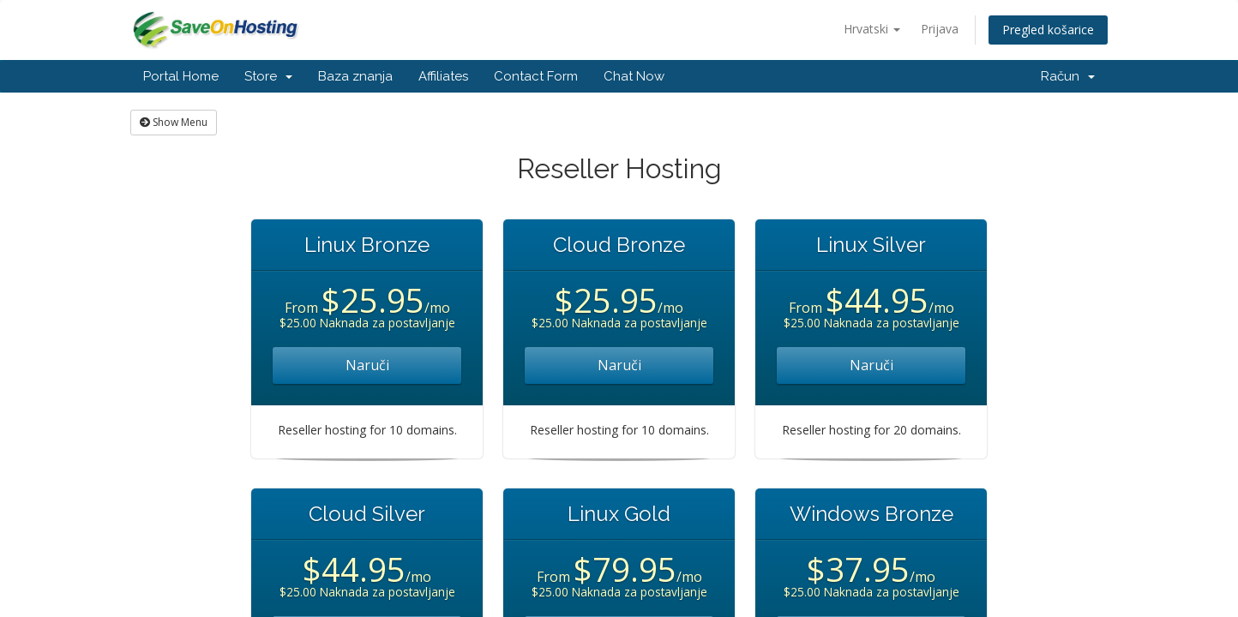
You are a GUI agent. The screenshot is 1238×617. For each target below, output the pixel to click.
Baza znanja (355, 76)
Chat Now (634, 76)
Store (268, 76)
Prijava (940, 29)
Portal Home (181, 76)
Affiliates (443, 76)
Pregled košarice (1048, 29)
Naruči (367, 365)
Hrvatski (872, 29)
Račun (1068, 76)
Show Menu (173, 122)
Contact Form (536, 76)
